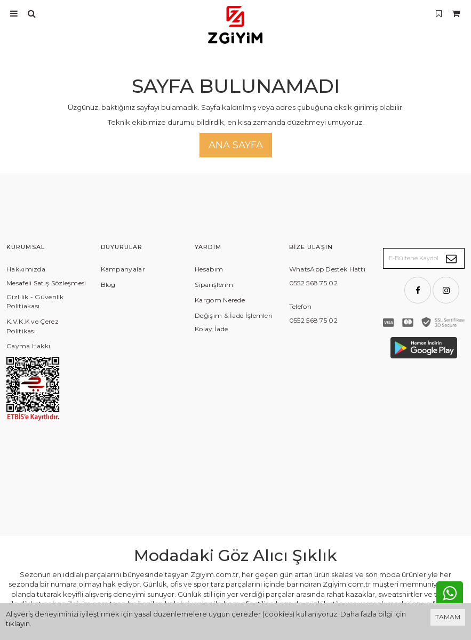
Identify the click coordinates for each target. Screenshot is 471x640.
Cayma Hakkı (28, 346)
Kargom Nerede (220, 300)
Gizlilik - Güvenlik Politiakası (35, 301)
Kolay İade (211, 329)
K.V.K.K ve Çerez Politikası (32, 326)
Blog (108, 285)
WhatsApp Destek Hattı (327, 269)
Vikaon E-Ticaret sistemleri (368, 595)
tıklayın (18, 623)
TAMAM (447, 617)
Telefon (300, 306)
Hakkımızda (25, 269)
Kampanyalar (123, 269)
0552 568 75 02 (313, 283)
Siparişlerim (214, 285)
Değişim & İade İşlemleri (234, 315)
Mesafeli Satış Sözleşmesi (46, 283)
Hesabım (209, 269)
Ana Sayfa (236, 145)
